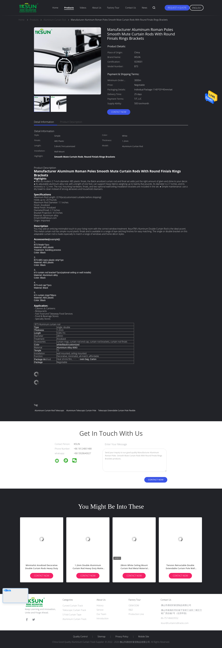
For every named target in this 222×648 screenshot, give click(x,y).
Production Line (136, 614)
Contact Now (118, 111)
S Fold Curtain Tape (72, 614)
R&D (131, 609)
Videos (83, 7)
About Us (96, 7)
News (144, 7)
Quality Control (80, 636)
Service (100, 609)
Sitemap (101, 636)
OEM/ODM (134, 605)
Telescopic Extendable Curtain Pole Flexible (116, 410)
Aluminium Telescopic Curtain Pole (81, 410)
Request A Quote (177, 7)
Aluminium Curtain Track (74, 619)
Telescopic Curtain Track (74, 610)
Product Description (71, 122)
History (100, 605)
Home (55, 7)
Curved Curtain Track (73, 605)
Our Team (101, 614)
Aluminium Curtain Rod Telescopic (49, 410)
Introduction (103, 618)
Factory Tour (113, 7)
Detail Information (44, 122)
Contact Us (130, 7)
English (196, 7)
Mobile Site (143, 636)
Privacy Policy (121, 636)
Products (69, 7)
